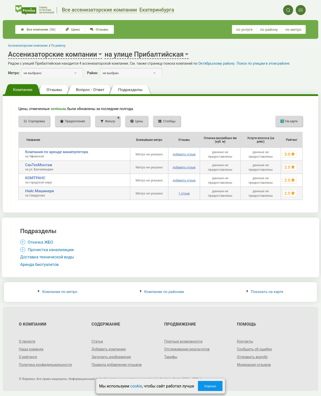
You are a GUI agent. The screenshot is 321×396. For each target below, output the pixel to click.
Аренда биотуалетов (39, 264)
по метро (293, 29)
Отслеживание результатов (187, 349)
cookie (136, 386)
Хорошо (210, 386)
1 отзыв (184, 193)
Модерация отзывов (254, 365)
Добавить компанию (109, 349)
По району (58, 45)
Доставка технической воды (47, 257)
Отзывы (99, 29)
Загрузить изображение (111, 357)
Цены (72, 29)
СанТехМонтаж (38, 165)
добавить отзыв (184, 154)
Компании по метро (57, 291)
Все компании (38, 29)
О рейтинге (28, 357)
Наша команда (31, 349)
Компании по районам (162, 291)
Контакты (245, 341)
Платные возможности (183, 341)
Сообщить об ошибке (254, 349)
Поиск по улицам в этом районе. (263, 63)
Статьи (97, 341)
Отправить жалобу (252, 357)
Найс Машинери (39, 191)
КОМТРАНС (35, 178)
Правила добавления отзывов (117, 365)
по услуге (244, 29)
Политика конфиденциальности (45, 365)
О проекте (27, 341)
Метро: (14, 73)
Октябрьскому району (216, 63)
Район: (92, 73)
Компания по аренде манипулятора (56, 152)
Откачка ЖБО (40, 242)
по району (269, 29)
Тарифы (170, 357)
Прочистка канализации (51, 249)
